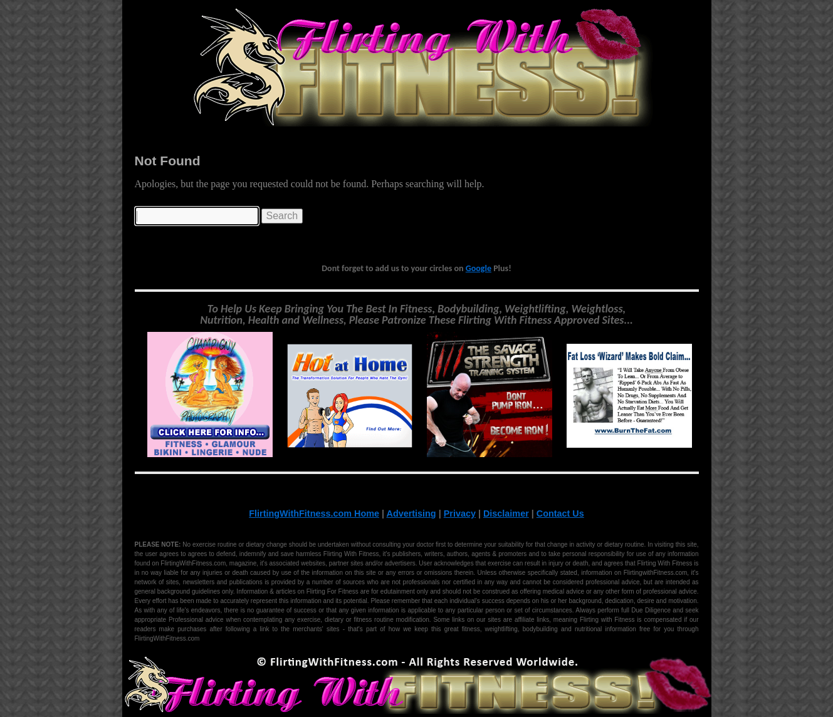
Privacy (460, 513)
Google (478, 268)
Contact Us (560, 513)
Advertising (411, 513)
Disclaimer (506, 513)
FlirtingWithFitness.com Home (314, 513)
